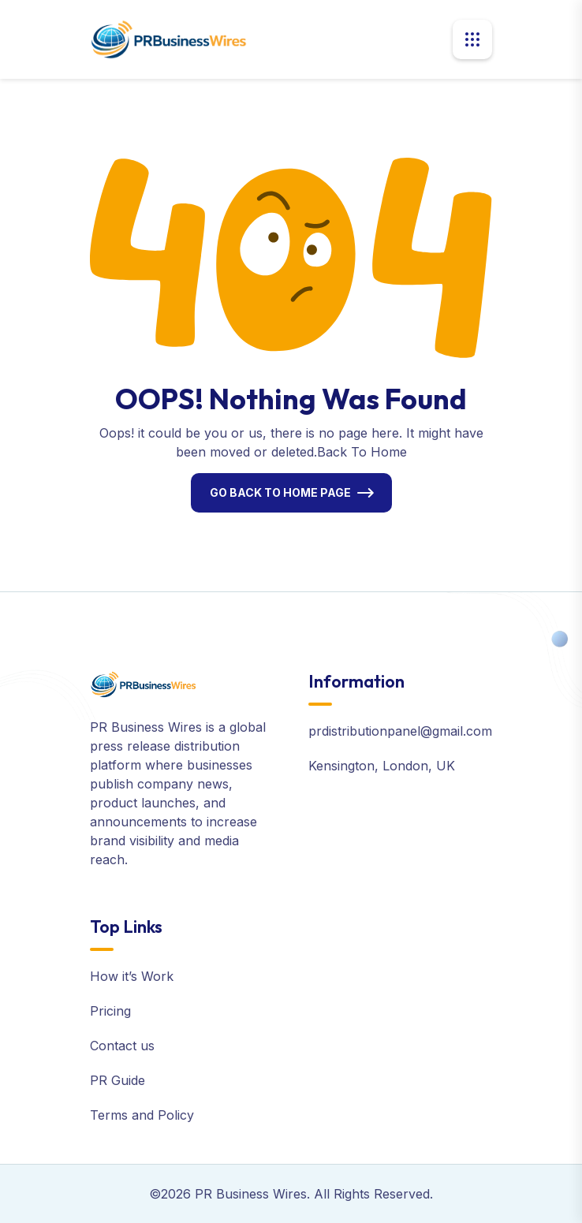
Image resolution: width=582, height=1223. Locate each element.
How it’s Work (131, 976)
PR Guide (117, 1080)
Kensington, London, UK (381, 766)
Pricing (110, 1011)
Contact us (122, 1045)
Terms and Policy (142, 1115)
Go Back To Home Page (280, 492)
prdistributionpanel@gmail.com (400, 731)
